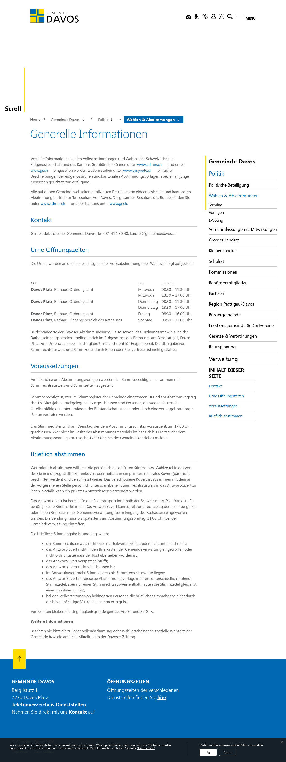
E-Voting (216, 220)
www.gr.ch (42, 170)
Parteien (216, 293)
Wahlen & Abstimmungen (234, 197)
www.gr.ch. (121, 203)
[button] (67, 119)
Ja (208, 752)
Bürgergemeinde (225, 314)
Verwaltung (223, 358)
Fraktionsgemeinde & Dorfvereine (241, 325)
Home (35, 119)
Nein (228, 752)
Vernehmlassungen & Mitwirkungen (243, 229)
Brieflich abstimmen (225, 415)
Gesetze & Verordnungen (233, 336)
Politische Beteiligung (229, 185)
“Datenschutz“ (146, 748)
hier (161, 697)
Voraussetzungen (223, 405)
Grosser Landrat (224, 240)
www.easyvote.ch (140, 170)
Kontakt (215, 385)
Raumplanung (222, 347)
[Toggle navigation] (244, 18)
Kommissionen (223, 272)
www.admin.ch (152, 164)
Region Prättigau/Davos (231, 304)
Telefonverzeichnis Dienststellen (49, 704)
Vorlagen (216, 212)
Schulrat (216, 261)
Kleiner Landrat (223, 250)
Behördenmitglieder (228, 282)
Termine (215, 204)
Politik (216, 173)
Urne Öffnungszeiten (226, 395)
